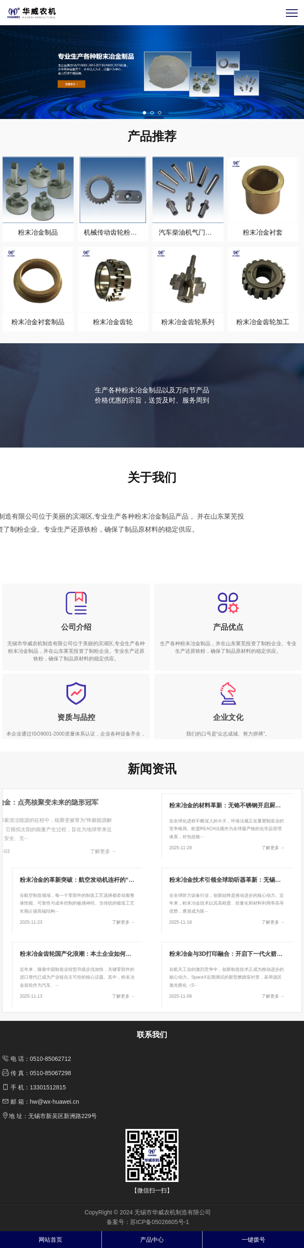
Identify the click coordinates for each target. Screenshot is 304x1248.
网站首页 (50, 1239)
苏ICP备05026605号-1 (159, 1222)
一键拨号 (253, 1239)
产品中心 (152, 1239)
